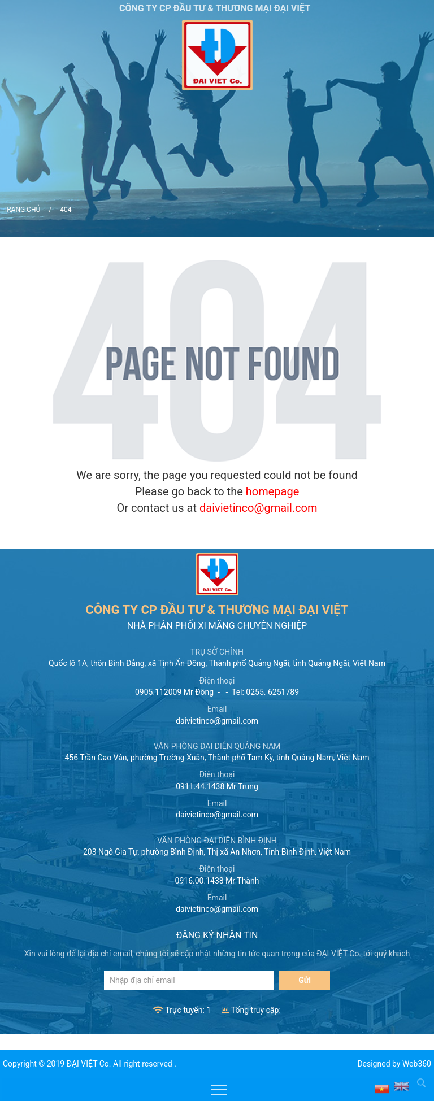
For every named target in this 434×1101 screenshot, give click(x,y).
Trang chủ (21, 210)
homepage (273, 491)
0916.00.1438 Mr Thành (217, 880)
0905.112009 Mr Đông (174, 692)
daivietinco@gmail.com (258, 508)
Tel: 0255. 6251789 (265, 692)
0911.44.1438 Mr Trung (217, 786)
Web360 (416, 1063)
